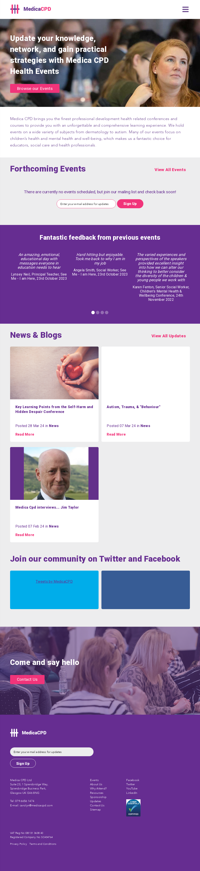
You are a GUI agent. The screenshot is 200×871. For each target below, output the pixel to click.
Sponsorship (98, 797)
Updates (95, 801)
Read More (24, 434)
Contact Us (27, 679)
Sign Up (130, 204)
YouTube (131, 789)
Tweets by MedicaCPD (54, 581)
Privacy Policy (18, 844)
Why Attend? (98, 789)
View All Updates (168, 335)
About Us (96, 784)
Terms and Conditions (42, 844)
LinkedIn (131, 793)
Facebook (132, 780)
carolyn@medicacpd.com (36, 805)
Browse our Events (35, 88)
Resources (97, 793)
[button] (185, 9)
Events (94, 780)
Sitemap (95, 810)
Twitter (130, 784)
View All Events (170, 169)
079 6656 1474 (24, 801)
